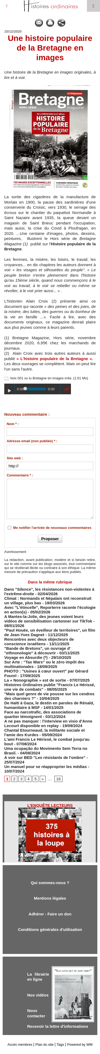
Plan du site (44, 1044)
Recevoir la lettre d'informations (57, 1026)
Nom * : (13, 424)
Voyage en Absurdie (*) (26, 657)
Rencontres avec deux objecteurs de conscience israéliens (39, 641)
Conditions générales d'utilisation (50, 929)
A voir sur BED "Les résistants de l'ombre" (44, 757)
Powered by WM (80, 1044)
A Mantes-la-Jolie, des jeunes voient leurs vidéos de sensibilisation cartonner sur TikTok (48, 618)
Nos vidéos (38, 995)
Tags (60, 1044)
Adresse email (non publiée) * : (32, 441)
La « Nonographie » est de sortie (35, 680)
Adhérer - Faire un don (50, 914)
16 (58, 779)
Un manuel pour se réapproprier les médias (45, 766)
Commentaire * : (20, 475)
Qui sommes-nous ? (50, 882)
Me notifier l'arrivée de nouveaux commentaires (52, 528)
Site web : (15, 458)
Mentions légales (50, 898)
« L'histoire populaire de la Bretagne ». (55, 358)
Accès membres (19, 1044)
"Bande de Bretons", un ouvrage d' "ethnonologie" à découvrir (37, 650)
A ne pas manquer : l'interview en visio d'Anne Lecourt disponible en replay (48, 723)
